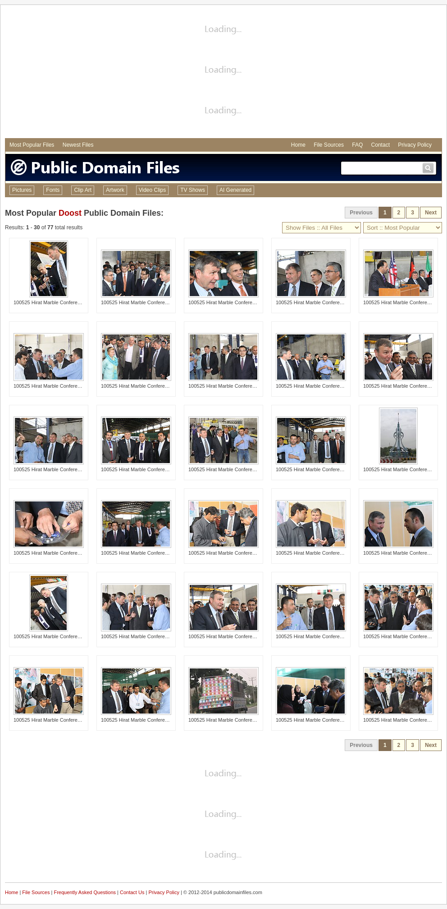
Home (298, 145)
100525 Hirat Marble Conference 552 (404, 553)
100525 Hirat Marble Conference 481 (141, 386)
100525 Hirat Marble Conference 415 (54, 386)
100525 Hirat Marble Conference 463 (229, 302)
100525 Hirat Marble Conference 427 (229, 386)
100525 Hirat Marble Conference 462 (141, 720)
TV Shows (192, 190)
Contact (380, 145)
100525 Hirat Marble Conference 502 (229, 636)
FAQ (357, 145)
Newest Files (78, 145)
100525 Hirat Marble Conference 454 (141, 302)
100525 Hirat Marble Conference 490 (54, 636)
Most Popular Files (31, 145)
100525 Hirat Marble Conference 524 (54, 720)
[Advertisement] (223, 72)
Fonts (52, 190)
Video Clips (152, 190)
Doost (70, 213)
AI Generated (235, 190)
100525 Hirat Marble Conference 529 (54, 553)
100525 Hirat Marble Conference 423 (404, 720)
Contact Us (132, 892)
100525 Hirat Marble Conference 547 (316, 720)
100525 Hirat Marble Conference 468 (404, 302)
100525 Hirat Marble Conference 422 (404, 636)
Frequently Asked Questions (85, 892)
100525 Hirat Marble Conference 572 (229, 720)
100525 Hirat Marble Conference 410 (316, 386)
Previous (361, 212)
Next (431, 212)
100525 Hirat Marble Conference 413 (141, 636)
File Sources (329, 145)
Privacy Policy (415, 145)
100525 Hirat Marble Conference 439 (54, 469)
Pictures (22, 190)
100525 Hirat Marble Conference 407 (229, 469)
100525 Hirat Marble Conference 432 (316, 469)
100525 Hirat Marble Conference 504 (404, 386)
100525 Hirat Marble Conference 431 (316, 636)
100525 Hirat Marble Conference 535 (316, 553)
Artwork (115, 190)
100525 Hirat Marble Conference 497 (54, 302)
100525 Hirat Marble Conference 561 (141, 469)
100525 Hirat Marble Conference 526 (229, 553)
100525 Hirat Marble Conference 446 (316, 302)
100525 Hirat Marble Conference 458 (141, 553)
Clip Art (82, 190)
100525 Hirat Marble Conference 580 (404, 469)
